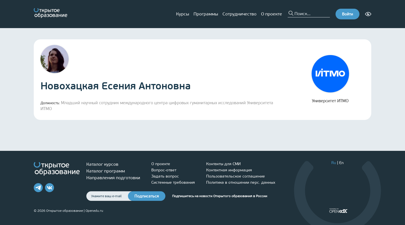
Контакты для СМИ (223, 164)
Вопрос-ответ (163, 170)
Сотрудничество (239, 14)
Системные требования (173, 182)
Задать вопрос (165, 176)
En (341, 162)
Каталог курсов (102, 164)
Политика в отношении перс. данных (240, 182)
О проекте (271, 14)
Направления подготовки (113, 177)
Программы (206, 14)
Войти (347, 14)
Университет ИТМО (330, 79)
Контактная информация (229, 170)
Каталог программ (105, 171)
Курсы (182, 14)
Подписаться (146, 196)
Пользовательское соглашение (235, 176)
